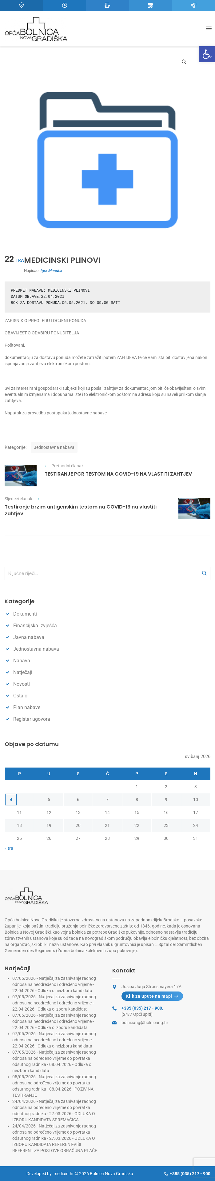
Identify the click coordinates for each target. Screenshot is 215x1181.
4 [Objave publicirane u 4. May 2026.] (11, 799)
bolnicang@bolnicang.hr (144, 1022)
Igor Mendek (51, 270)
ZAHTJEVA (127, 357)
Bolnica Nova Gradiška (111, 1173)
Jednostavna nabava (54, 447)
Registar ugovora (31, 719)
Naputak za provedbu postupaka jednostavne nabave (56, 412)
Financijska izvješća (35, 625)
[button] (207, 54)
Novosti (21, 684)
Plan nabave (26, 707)
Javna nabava (28, 637)
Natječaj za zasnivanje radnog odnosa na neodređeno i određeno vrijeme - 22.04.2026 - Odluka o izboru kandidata (54, 1002)
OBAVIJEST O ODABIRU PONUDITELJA (42, 332)
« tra (9, 848)
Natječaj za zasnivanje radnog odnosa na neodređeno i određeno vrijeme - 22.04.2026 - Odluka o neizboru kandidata (54, 984)
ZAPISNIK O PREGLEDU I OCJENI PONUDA (45, 320)
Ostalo (20, 696)
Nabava (21, 661)
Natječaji (22, 672)
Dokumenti (25, 614)
